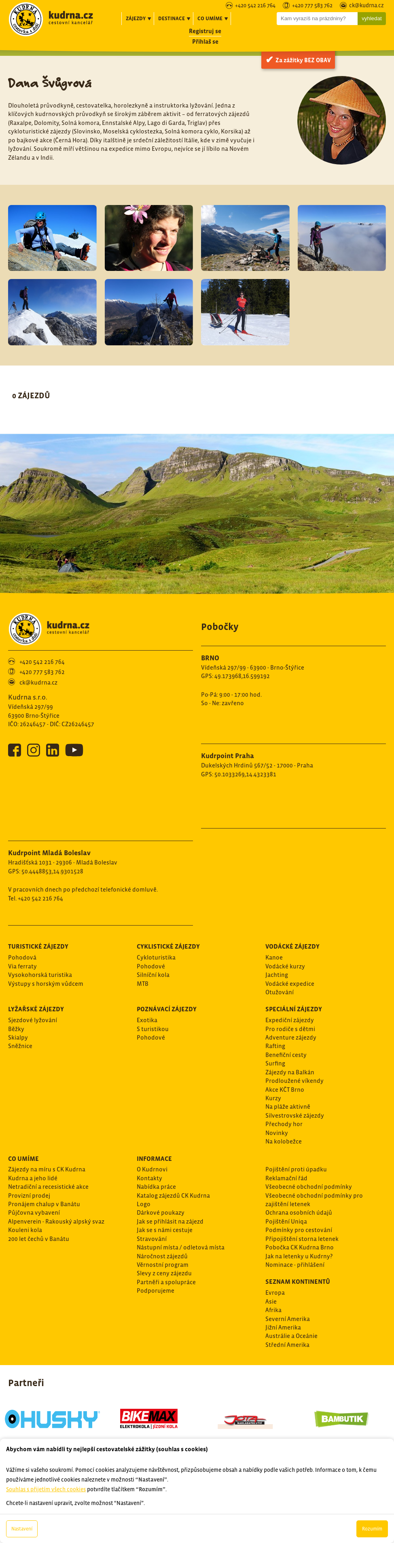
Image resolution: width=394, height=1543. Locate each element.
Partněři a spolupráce (166, 1282)
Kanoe (274, 957)
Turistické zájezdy (38, 946)
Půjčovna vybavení (34, 1212)
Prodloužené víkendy (294, 1080)
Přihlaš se (205, 41)
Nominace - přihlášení (294, 1264)
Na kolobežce (283, 1141)
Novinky (276, 1132)
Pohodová (22, 957)
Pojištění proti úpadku (296, 1169)
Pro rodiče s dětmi (290, 1028)
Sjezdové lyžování (32, 1020)
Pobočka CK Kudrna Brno (299, 1247)
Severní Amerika (287, 1318)
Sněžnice (20, 1045)
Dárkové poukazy (160, 1212)
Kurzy (273, 1098)
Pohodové (151, 966)
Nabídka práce (156, 1186)
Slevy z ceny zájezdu (164, 1273)
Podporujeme (155, 1290)
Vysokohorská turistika (40, 974)
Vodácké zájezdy (292, 946)
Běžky (16, 1028)
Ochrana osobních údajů (298, 1212)
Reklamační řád (286, 1178)
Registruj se (205, 30)
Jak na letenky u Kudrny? (299, 1256)
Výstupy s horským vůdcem (45, 983)
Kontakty (149, 1178)
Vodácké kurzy (285, 966)
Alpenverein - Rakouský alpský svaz (56, 1221)
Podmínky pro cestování (298, 1229)
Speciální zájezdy (293, 1008)
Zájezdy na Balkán (289, 1072)
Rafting (275, 1045)
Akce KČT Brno (284, 1089)
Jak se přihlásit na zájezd (170, 1221)
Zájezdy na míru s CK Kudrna (46, 1169)
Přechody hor (284, 1123)
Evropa (275, 1292)
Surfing (275, 1063)
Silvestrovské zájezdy (294, 1115)
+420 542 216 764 (255, 5)
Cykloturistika (156, 957)
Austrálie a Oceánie (291, 1335)
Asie (271, 1301)
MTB (142, 983)
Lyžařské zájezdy (36, 1008)
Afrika (273, 1309)
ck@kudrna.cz (366, 5)
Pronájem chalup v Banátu (44, 1204)
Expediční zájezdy (289, 1020)
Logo (143, 1204)
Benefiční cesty (286, 1054)
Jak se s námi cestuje (165, 1229)
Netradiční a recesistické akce (48, 1186)
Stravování (152, 1238)
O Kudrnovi (152, 1169)
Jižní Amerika (283, 1327)
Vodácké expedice (289, 983)
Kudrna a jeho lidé (32, 1178)
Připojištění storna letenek (302, 1238)
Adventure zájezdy (290, 1037)
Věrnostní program (163, 1264)
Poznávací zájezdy (167, 1008)
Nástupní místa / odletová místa (181, 1247)
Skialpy (18, 1037)
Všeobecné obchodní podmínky (308, 1186)
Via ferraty (22, 966)
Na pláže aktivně (287, 1106)
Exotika (147, 1020)
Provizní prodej (29, 1195)
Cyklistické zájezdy (168, 946)
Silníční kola (153, 974)
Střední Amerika (287, 1344)
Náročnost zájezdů (162, 1256)
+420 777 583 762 (312, 5)
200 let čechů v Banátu (38, 1238)
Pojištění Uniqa (286, 1221)
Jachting (276, 974)
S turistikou (153, 1028)
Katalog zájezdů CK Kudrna (173, 1195)
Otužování (279, 992)
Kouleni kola (25, 1229)
